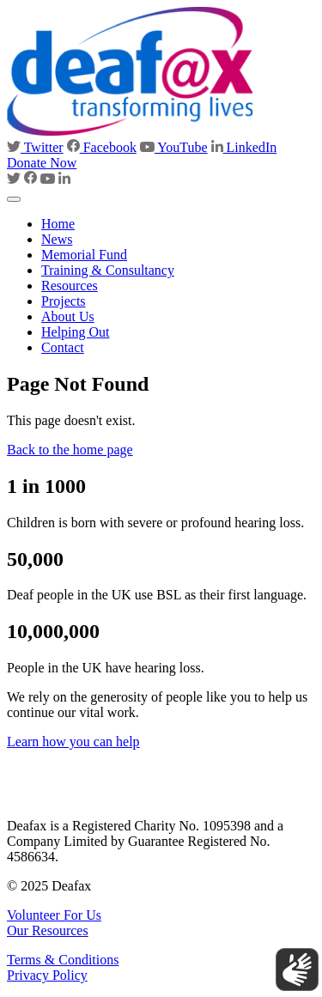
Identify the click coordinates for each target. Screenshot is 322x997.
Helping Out (75, 332)
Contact (62, 347)
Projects (63, 301)
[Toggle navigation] (14, 199)
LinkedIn (244, 147)
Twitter (35, 147)
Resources (69, 285)
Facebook (102, 147)
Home (58, 223)
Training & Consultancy (107, 270)
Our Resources (47, 930)
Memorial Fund (84, 254)
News (56, 239)
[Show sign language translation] (297, 969)
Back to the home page (70, 449)
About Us (67, 316)
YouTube (174, 147)
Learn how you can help (73, 741)
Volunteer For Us (54, 915)
